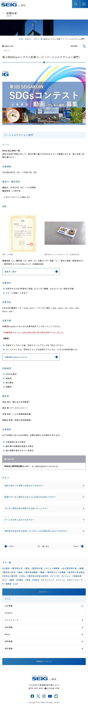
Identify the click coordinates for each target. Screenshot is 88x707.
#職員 (42, 572)
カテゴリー (44, 591)
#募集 (11, 580)
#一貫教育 (6, 583)
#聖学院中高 (37, 568)
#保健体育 (77, 576)
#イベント (60, 580)
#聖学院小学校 (8, 572)
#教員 (20, 572)
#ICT (4, 580)
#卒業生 (19, 580)
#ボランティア (47, 580)
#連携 (81, 568)
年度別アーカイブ (44, 661)
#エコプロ (55, 576)
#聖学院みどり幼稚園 (56, 572)
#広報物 (6, 568)
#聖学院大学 (17, 568)
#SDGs (22, 576)
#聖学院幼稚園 (31, 572)
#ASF (15, 583)
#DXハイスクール (75, 580)
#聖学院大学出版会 (76, 572)
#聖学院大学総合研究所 (38, 576)
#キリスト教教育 (52, 568)
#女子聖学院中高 (69, 568)
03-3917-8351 (36, 688)
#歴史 (27, 568)
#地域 (27, 580)
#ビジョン (66, 576)
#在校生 (35, 580)
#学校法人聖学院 (9, 576)
